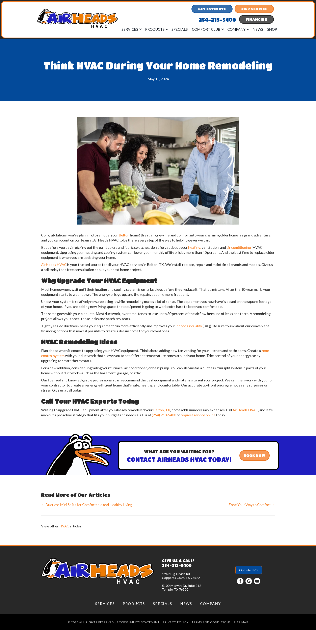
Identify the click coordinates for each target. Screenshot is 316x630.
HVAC (64, 526)
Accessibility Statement (138, 622)
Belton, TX (161, 410)
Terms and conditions (211, 622)
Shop (272, 29)
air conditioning (239, 247)
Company (236, 29)
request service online (198, 415)
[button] (140, 29)
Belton (124, 235)
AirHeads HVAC (54, 264)
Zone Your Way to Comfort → (251, 504)
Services (130, 29)
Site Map (241, 622)
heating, (194, 247)
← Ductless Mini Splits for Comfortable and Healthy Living (86, 504)
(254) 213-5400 (164, 415)
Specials (180, 29)
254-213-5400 (177, 565)
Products (154, 29)
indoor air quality (189, 326)
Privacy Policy (175, 622)
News (258, 29)
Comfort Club (206, 29)
